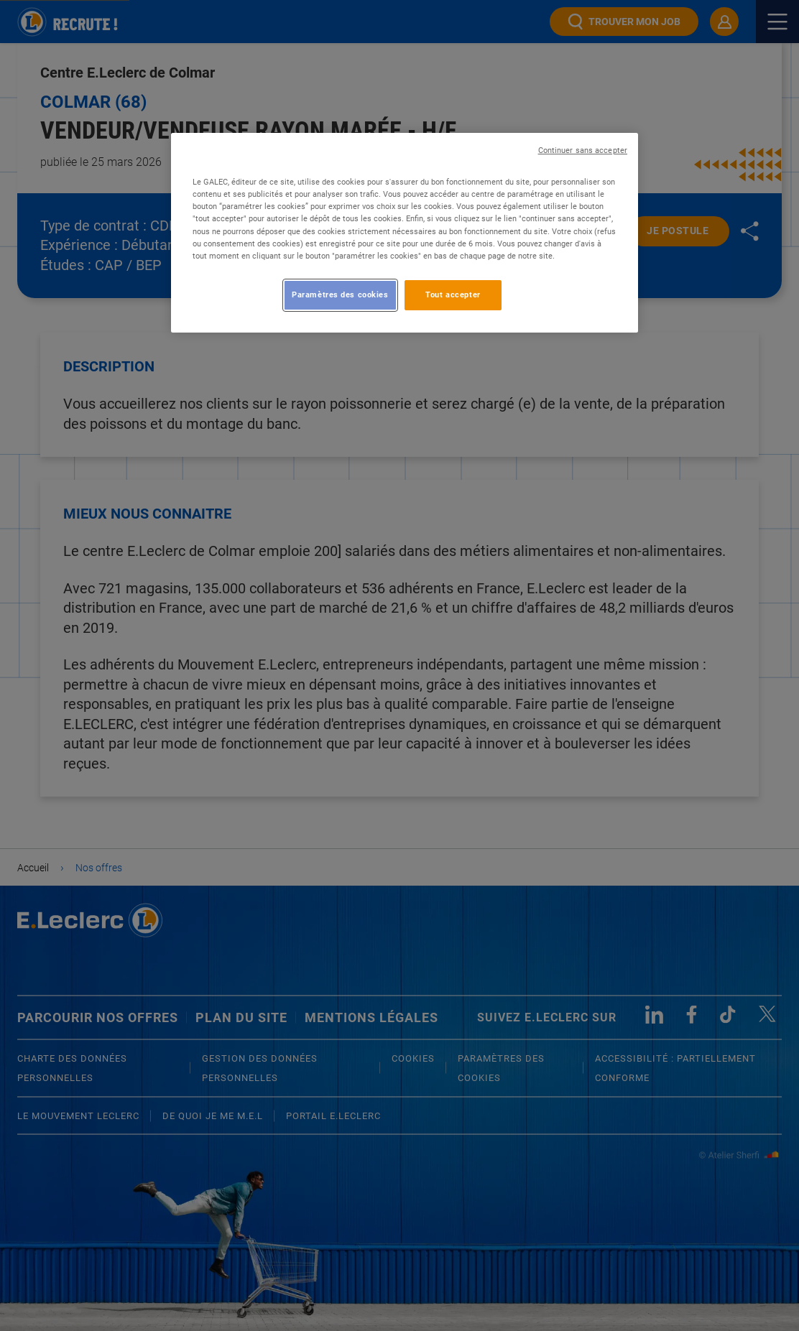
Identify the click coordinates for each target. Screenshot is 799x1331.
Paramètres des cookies (340, 294)
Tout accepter (452, 294)
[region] (404, 232)
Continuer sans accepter (582, 150)
